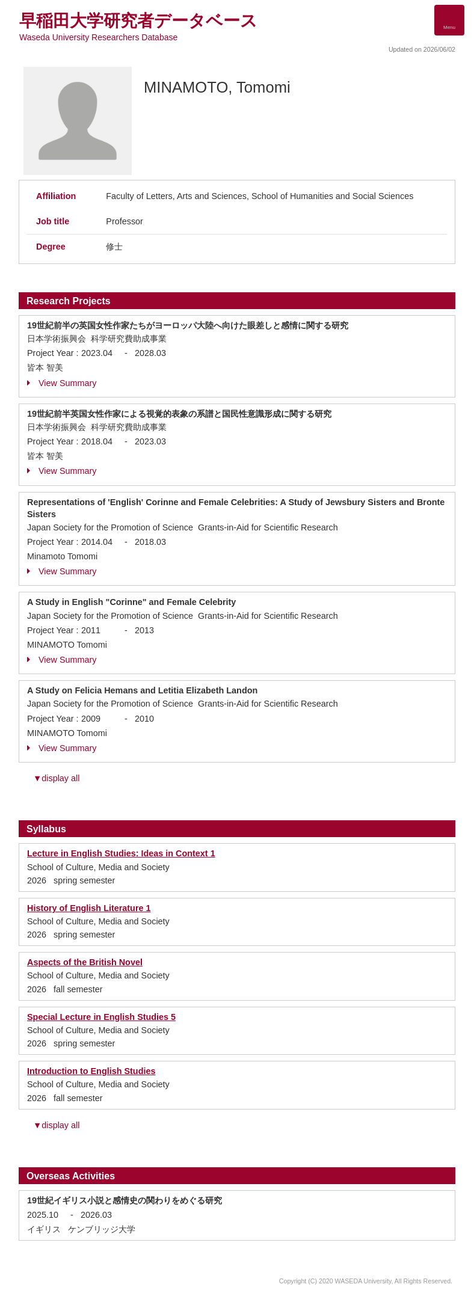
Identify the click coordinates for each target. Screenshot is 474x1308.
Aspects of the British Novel (85, 962)
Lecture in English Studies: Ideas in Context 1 (121, 853)
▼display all (56, 778)
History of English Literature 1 (89, 908)
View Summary (62, 383)
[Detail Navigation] (449, 20)
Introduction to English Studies (91, 1071)
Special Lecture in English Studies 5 (101, 1017)
